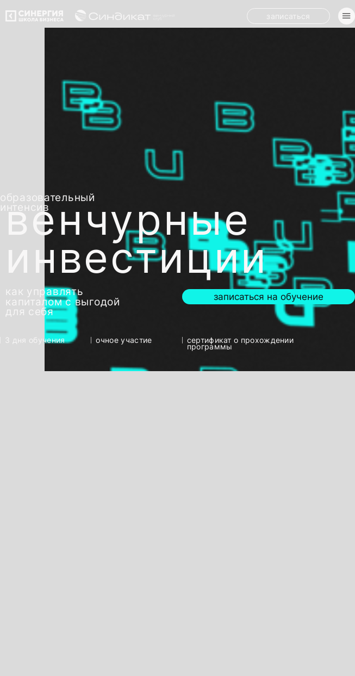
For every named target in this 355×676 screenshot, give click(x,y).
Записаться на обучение (268, 296)
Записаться (288, 16)
